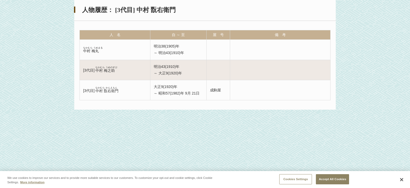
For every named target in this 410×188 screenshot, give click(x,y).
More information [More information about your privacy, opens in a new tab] (32, 182)
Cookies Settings (295, 179)
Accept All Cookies (332, 179)
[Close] (401, 180)
